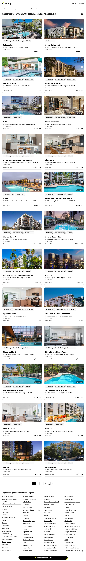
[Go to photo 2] (21, 37)
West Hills (26, 513)
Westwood (5, 528)
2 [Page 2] (37, 484)
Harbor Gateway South (51, 502)
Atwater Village (70, 524)
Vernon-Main (27, 551)
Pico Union (47, 513)
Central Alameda (70, 510)
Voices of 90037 (70, 543)
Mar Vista (5, 547)
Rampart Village (49, 543)
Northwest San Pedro (51, 545)
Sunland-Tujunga (49, 497)
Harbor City (68, 515)
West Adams (48, 510)
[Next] (56, 483)
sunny (6, 3)
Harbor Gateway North (72, 502)
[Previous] (30, 483)
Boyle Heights (6, 550)
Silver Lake (26, 548)
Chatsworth (48, 521)
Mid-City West (27, 507)
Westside (26, 534)
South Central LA (49, 534)
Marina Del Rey (7, 534)
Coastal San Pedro (50, 548)
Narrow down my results (43, 557)
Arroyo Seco (69, 537)
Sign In (74, 3)
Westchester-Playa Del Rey (74, 551)
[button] (22, 36)
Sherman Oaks (7, 507)
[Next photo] (37, 29)
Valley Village (27, 545)
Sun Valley (47, 507)
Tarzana (5, 545)
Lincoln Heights (69, 513)
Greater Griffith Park (71, 529)
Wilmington (47, 515)
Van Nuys (5, 509)
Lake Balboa (27, 502)
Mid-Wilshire (69, 518)
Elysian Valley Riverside (72, 526)
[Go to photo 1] (20, 37)
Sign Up (81, 3)
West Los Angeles (29, 521)
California (5, 9)
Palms (25, 529)
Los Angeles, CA (48, 14)
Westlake (47, 499)
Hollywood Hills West (9, 517)
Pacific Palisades (28, 540)
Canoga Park (6, 542)
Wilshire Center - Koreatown (11, 504)
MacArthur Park (49, 537)
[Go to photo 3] (22, 37)
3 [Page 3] (41, 484)
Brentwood (26, 524)
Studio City (26, 505)
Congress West (70, 545)
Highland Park (27, 532)
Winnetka (26, 518)
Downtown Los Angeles (9, 536)
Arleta (67, 507)
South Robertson (7, 539)
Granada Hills (6, 531)
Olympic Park (69, 499)
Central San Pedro (50, 524)
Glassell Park (69, 497)
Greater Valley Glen (29, 499)
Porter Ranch (48, 540)
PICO (66, 540)
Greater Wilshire (28, 497)
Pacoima (47, 532)
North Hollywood (7, 497)
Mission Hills (68, 521)
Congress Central (70, 532)
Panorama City (28, 537)
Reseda (4, 523)
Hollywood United (49, 526)
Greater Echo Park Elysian (31, 510)
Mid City (25, 515)
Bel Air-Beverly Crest (72, 548)
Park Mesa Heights (50, 518)
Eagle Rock (47, 529)
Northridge (5, 512)
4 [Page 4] (45, 484)
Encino (4, 520)
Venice (4, 515)
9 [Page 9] (52, 484)
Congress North (70, 534)
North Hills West (70, 505)
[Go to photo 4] (23, 37)
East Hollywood (28, 526)
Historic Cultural (49, 505)
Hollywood (5, 526)
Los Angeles (15, 9)
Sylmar (25, 543)
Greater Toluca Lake (50, 551)
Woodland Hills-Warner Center (10, 500)
